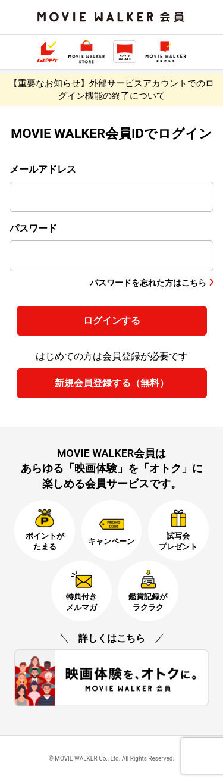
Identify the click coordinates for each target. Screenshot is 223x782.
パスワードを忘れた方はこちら (148, 283)
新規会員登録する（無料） (112, 383)
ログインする (111, 320)
